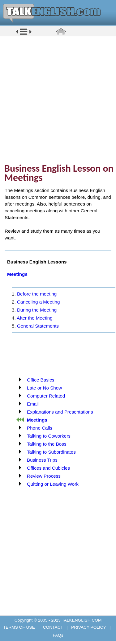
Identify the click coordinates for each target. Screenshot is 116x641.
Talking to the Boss (46, 444)
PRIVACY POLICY (88, 627)
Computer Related (46, 395)
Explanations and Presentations (60, 411)
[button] (23, 34)
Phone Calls (39, 428)
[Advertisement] (58, 99)
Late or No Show (44, 387)
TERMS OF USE (19, 627)
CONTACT (53, 627)
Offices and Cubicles (48, 468)
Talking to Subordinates (51, 452)
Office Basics (40, 379)
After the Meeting (35, 317)
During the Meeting (37, 309)
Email (33, 403)
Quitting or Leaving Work (53, 484)
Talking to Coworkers (49, 436)
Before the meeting (37, 293)
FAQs (58, 635)
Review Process (44, 476)
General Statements (38, 326)
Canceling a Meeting (38, 301)
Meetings (17, 274)
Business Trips (42, 460)
